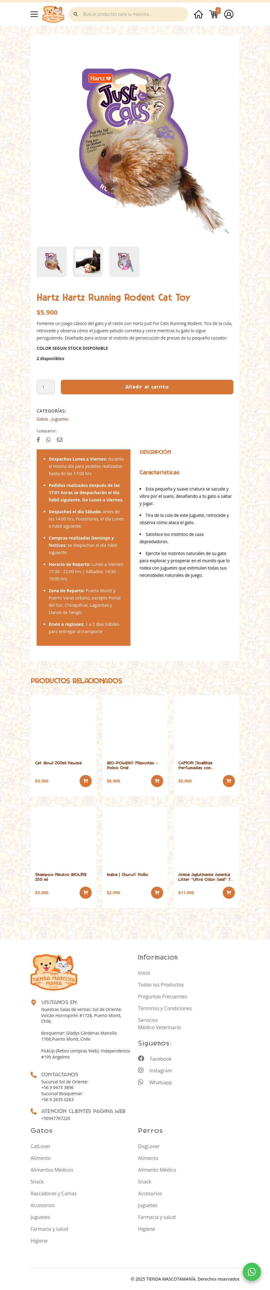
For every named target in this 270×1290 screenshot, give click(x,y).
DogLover (149, 1146)
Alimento (41, 1158)
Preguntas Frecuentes (162, 996)
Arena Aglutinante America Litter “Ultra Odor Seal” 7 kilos (204, 879)
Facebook (154, 1058)
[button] (226, 231)
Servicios (148, 1020)
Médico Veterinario (159, 1027)
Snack (37, 1181)
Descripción (155, 452)
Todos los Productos (161, 984)
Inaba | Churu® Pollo (127, 874)
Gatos (42, 419)
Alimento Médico (157, 1170)
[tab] (155, 452)
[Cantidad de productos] (46, 387)
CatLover (41, 1146)
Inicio (198, 14)
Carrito (213, 14)
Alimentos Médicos (52, 1170)
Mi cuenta (228, 14)
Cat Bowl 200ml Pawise (58, 763)
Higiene (39, 1240)
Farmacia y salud (49, 1229)
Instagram (155, 1070)
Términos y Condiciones (165, 1008)
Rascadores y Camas (54, 1193)
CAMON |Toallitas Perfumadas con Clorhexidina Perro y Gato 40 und (204, 770)
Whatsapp (155, 1082)
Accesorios (43, 1205)
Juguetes (59, 419)
